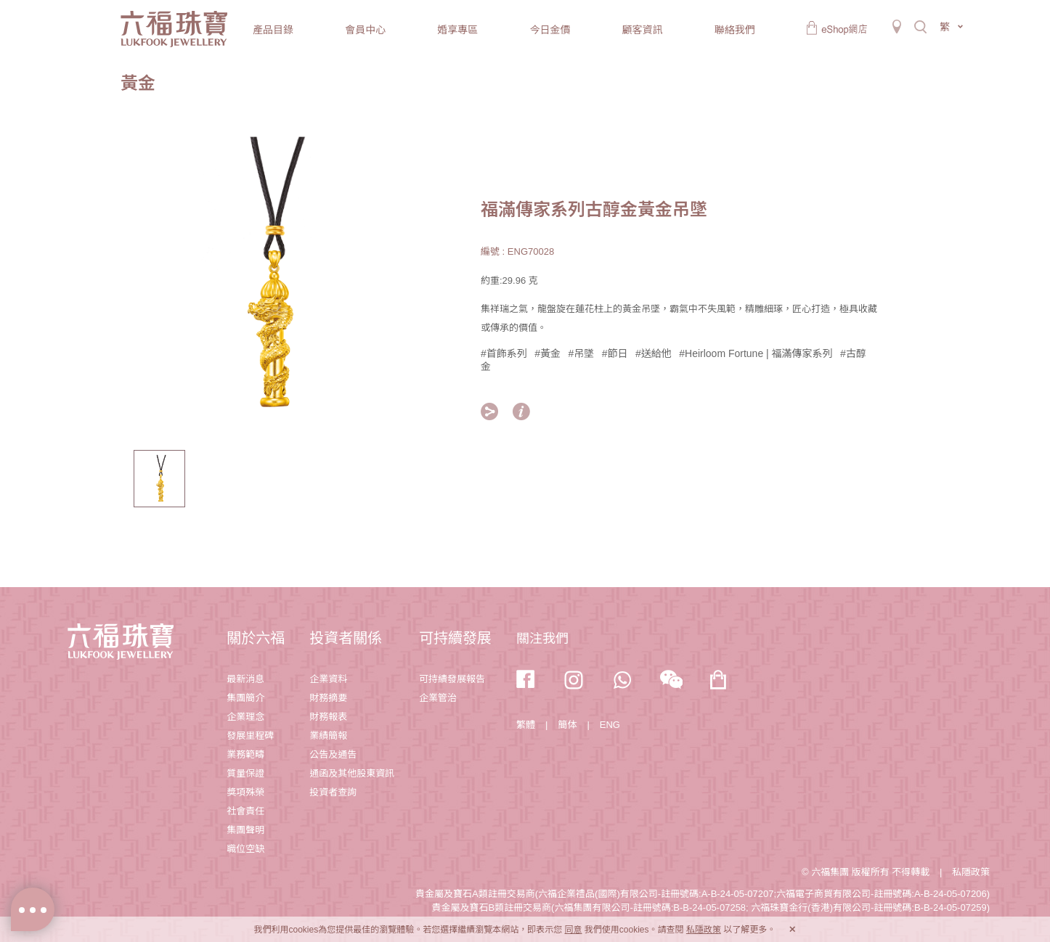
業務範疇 (245, 754)
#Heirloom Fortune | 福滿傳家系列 (755, 353)
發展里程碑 (250, 735)
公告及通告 (333, 754)
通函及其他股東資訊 (351, 773)
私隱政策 (971, 872)
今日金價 (549, 30)
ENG (610, 724)
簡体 (567, 724)
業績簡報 (328, 735)
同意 (573, 930)
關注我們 (542, 638)
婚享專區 (457, 30)
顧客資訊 (642, 30)
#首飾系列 (504, 353)
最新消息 (245, 678)
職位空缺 (245, 848)
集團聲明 (245, 829)
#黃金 (547, 353)
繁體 (525, 724)
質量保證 (245, 773)
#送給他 (653, 353)
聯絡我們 (735, 30)
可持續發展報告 (452, 678)
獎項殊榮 (245, 792)
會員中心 (365, 30)
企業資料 (328, 678)
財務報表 (328, 716)
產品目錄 (273, 30)
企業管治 (438, 697)
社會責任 (245, 811)
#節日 (615, 353)
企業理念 (245, 716)
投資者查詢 (333, 792)
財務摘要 (328, 697)
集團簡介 (245, 697)
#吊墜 (582, 353)
